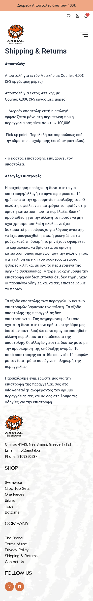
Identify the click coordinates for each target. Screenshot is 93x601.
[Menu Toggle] (84, 34)
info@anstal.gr (17, 390)
